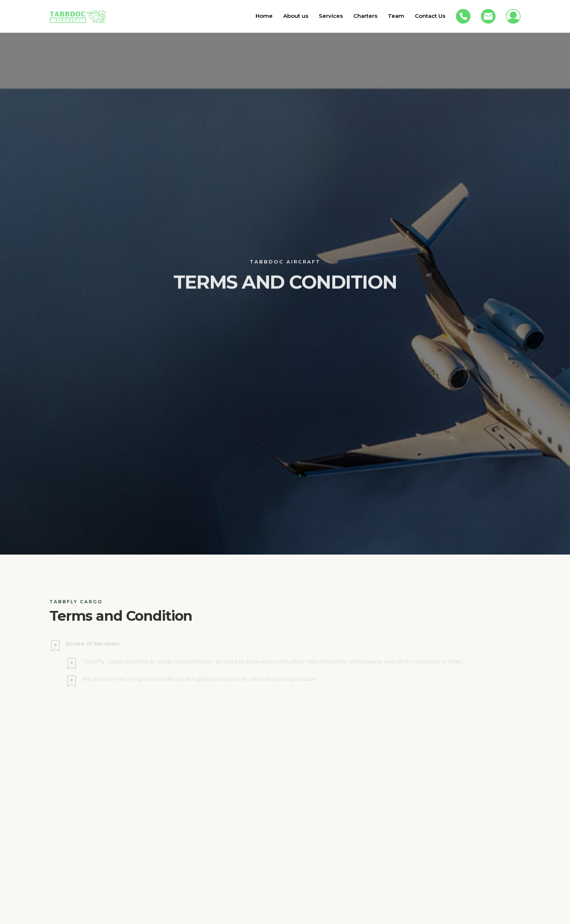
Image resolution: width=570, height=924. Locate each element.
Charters (365, 15)
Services (331, 15)
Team (396, 15)
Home (264, 15)
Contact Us (430, 15)
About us (295, 15)
